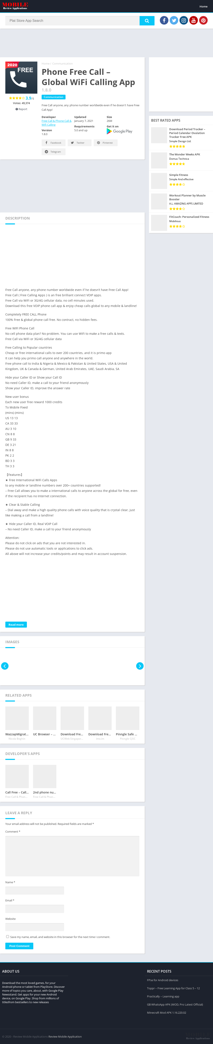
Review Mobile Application (65, 1036)
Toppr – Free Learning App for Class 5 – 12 (173, 988)
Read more (16, 625)
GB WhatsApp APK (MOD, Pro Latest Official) (175, 1004)
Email (9, 900)
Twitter (77, 143)
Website (10, 919)
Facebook (52, 143)
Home (203, 6)
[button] (147, 20)
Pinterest (104, 143)
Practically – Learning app (163, 996)
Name (10, 882)
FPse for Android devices (162, 980)
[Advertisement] (106, 42)
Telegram (52, 152)
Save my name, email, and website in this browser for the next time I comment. (60, 937)
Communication (62, 63)
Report (21, 109)
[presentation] (5, 666)
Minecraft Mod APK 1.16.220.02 (166, 1013)
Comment (12, 831)
